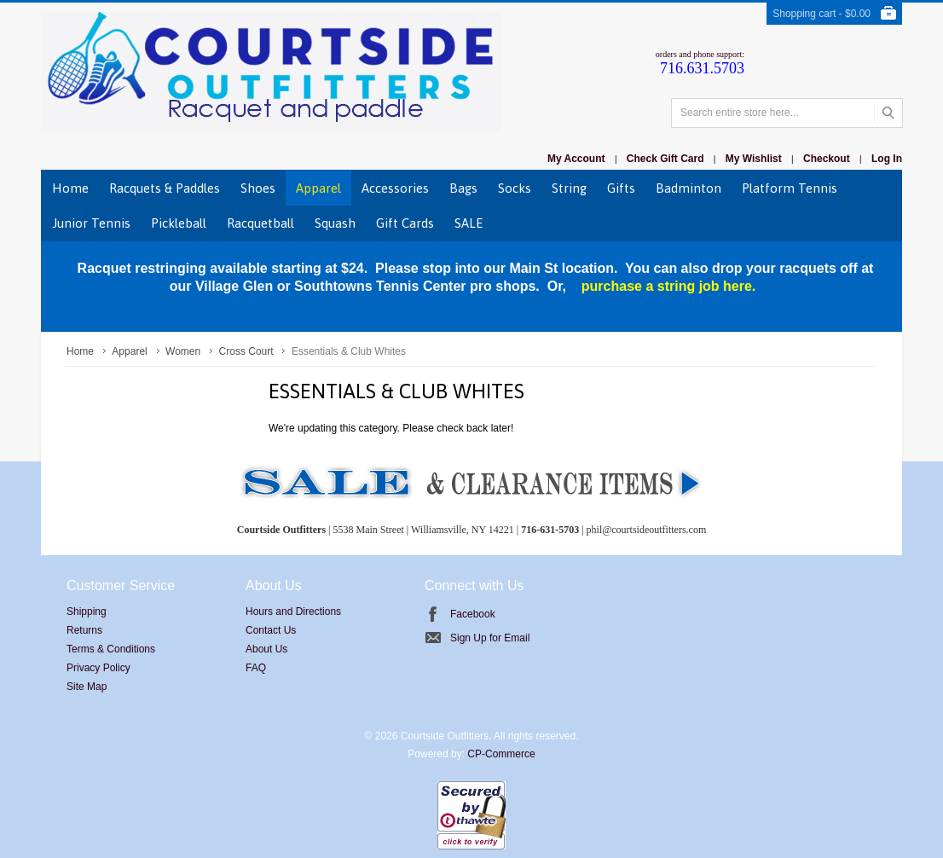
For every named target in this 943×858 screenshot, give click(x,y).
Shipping (87, 611)
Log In (886, 159)
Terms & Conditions (111, 649)
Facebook (472, 614)
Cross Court (246, 351)
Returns (84, 630)
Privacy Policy (98, 668)
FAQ (256, 668)
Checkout (826, 159)
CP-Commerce (501, 754)
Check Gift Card (665, 159)
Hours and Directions (293, 611)
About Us (266, 649)
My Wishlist (754, 159)
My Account (576, 159)
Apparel (129, 351)
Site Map (87, 687)
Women (182, 351)
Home (80, 351)
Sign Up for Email (489, 638)
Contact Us (271, 630)
